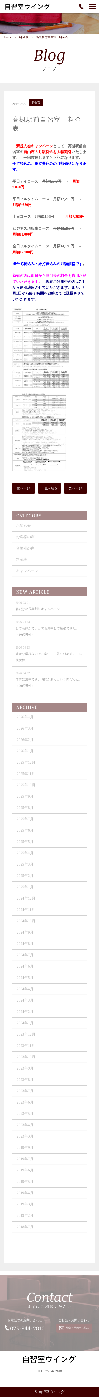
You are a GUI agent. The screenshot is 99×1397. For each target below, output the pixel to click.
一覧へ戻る (49, 489)
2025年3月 (25, 867)
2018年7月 (25, 1230)
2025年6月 (25, 833)
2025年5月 (25, 845)
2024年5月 (25, 981)
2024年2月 (25, 1015)
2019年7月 (25, 1162)
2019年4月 (25, 1196)
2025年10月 (26, 788)
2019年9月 (25, 1151)
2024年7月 (25, 958)
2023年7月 (25, 1094)
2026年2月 (25, 743)
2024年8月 (25, 947)
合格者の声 (25, 551)
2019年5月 (25, 1185)
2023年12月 (26, 1037)
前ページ (23, 489)
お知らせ (23, 529)
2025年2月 (25, 879)
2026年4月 (25, 720)
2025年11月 (26, 777)
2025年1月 (25, 890)
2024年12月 (26, 901)
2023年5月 (25, 1117)
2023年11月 (26, 1049)
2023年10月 (26, 1060)
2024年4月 (25, 992)
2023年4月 (25, 1128)
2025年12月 (26, 765)
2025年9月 (25, 799)
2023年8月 (25, 1083)
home (8, 37)
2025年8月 (25, 811)
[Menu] (92, 6)
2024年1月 (25, 1026)
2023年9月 (25, 1071)
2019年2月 (25, 1218)
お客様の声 (25, 540)
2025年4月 (25, 856)
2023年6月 (25, 1105)
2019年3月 (25, 1207)
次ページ (75, 489)
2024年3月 (25, 1003)
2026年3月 (25, 731)
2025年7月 (25, 822)
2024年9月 (25, 935)
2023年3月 (25, 1139)
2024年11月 (26, 913)
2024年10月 (26, 924)
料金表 (24, 37)
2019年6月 (25, 1173)
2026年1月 (25, 754)
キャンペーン (27, 574)
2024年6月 (25, 969)
